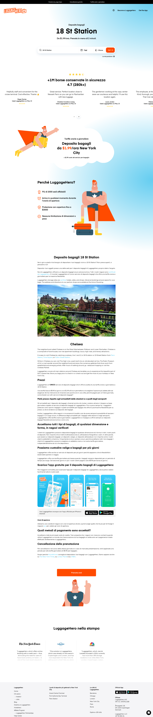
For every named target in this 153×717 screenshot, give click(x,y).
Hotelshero (17, 707)
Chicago (92, 696)
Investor (18, 697)
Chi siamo (17, 694)
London (92, 699)
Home (16, 691)
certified (63, 280)
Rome (92, 707)
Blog (15, 702)
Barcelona (93, 693)
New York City (94, 701)
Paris (91, 704)
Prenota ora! (76, 572)
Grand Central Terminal (56, 693)
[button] (148, 712)
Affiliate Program (19, 710)
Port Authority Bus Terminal (58, 696)
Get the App (143, 10)
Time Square (47, 357)
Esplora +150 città (96, 712)
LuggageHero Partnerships (24, 713)
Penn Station (53, 699)
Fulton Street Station (62, 357)
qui (45, 526)
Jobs (17, 699)
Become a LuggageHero (127, 10)
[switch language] (113, 10)
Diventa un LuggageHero (22, 705)
